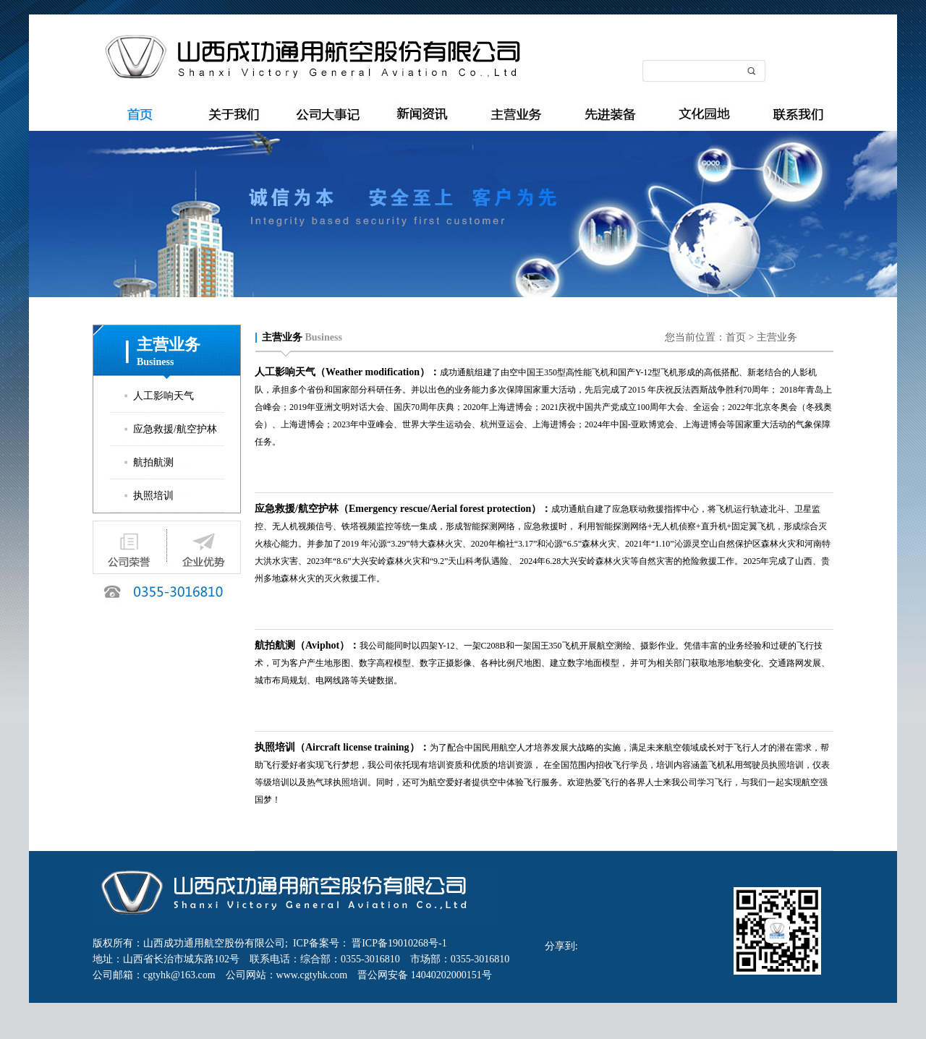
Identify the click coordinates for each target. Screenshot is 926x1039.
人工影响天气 (163, 395)
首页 (736, 337)
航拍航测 (153, 462)
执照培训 (153, 495)
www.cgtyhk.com (317, 975)
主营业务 (777, 337)
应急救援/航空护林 (175, 429)
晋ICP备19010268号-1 (398, 943)
